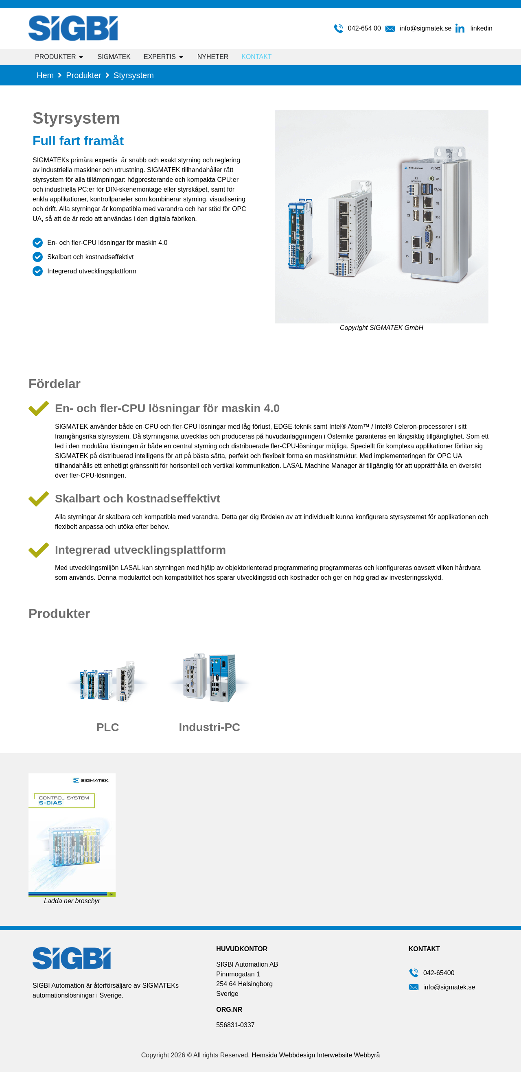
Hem (45, 75)
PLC (107, 727)
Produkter (83, 75)
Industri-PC (209, 727)
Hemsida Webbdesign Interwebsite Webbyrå (316, 1055)
